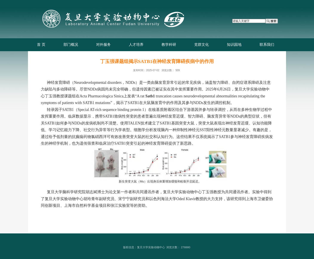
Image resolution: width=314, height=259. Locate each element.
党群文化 (201, 45)
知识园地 (234, 45)
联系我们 (267, 45)
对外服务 (103, 45)
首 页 (41, 45)
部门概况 (70, 45)
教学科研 (169, 45)
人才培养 (136, 45)
